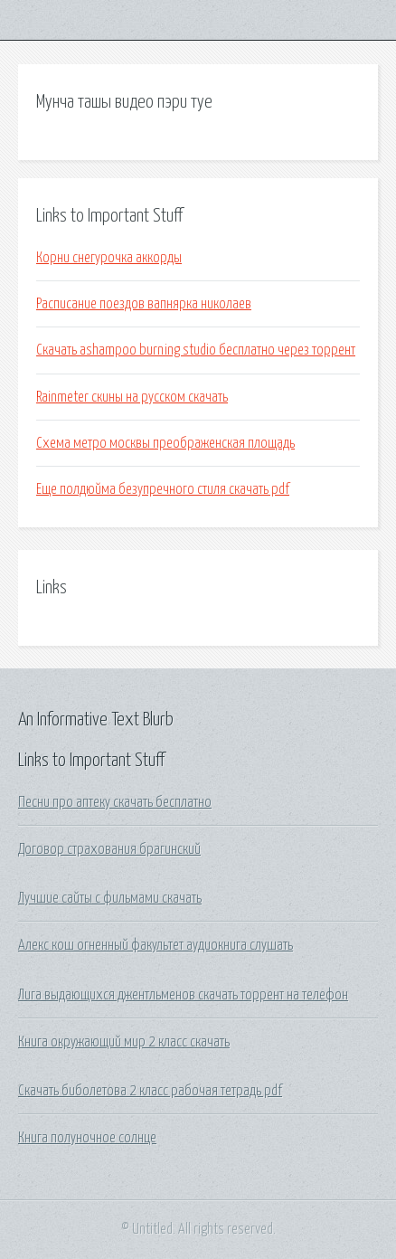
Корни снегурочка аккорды (109, 258)
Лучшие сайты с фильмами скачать (110, 898)
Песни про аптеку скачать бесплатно (115, 802)
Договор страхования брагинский (109, 849)
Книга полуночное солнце (87, 1138)
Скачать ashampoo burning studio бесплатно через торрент (195, 350)
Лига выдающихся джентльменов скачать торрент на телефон (183, 995)
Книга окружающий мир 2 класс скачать (124, 1042)
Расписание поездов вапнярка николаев (143, 304)
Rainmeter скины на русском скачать (132, 397)
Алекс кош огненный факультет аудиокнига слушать (155, 945)
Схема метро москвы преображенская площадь (165, 443)
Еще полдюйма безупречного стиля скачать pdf (162, 489)
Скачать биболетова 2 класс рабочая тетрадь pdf (150, 1091)
